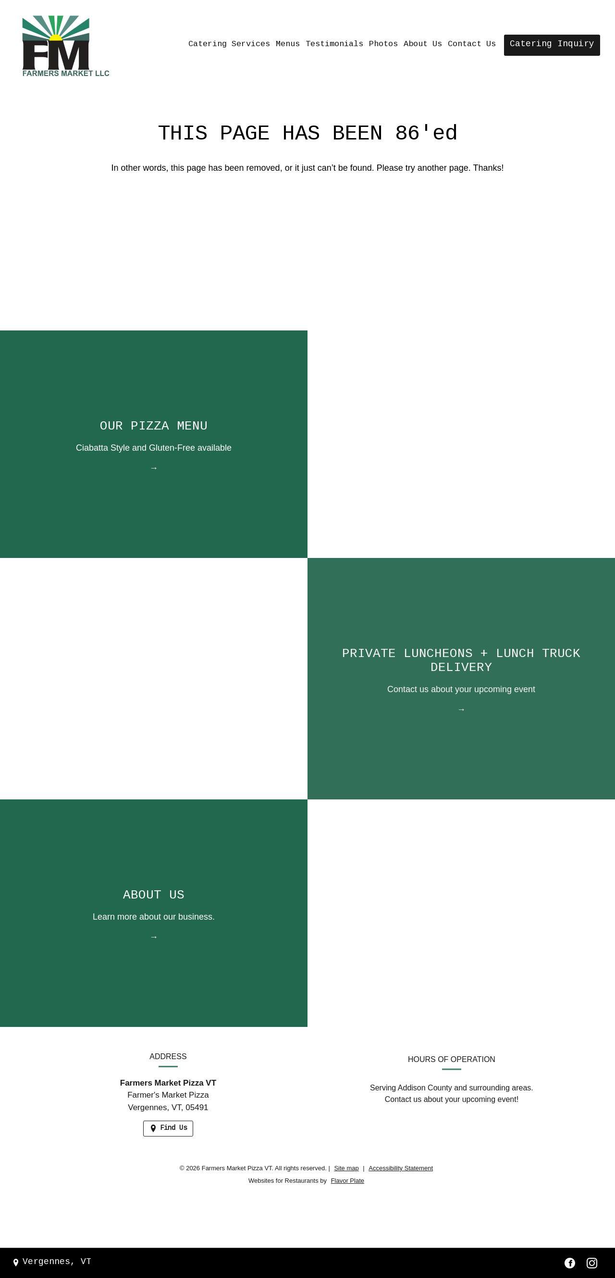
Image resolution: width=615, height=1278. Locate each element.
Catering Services (229, 44)
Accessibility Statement (401, 1168)
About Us (423, 44)
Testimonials (334, 44)
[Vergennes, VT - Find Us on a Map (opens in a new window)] (52, 1262)
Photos (383, 44)
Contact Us (472, 44)
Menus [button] (288, 44)
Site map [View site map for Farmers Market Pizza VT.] (346, 1168)
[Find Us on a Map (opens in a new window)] (168, 1137)
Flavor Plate (347, 1180)
